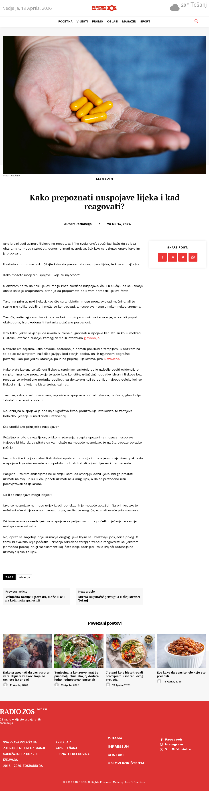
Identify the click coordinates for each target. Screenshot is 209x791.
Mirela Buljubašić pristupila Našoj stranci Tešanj (109, 599)
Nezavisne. (112, 359)
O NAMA (115, 738)
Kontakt (116, 754)
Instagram (174, 744)
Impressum (118, 746)
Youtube (172, 748)
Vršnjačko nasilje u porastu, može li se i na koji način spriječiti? (35, 599)
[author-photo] (6, 684)
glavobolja (91, 338)
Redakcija (83, 224)
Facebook (173, 739)
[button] (196, 21)
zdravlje (24, 577)
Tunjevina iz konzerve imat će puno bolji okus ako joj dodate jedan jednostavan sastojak (76, 676)
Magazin (104, 179)
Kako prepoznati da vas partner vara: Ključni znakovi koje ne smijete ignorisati (26, 676)
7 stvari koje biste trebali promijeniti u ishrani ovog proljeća (124, 676)
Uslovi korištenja (126, 763)
